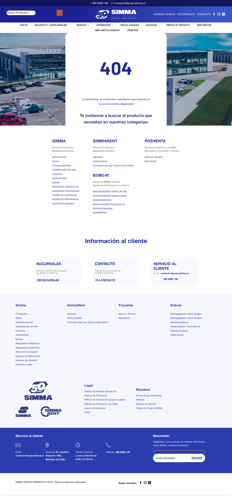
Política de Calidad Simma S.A (100, 391)
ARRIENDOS (104, 25)
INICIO (24, 25)
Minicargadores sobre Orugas (110, 192)
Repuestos (150, 161)
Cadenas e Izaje (24, 364)
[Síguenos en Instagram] (218, 14)
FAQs (87, 412)
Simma (21, 305)
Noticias (140, 399)
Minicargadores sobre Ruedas (110, 196)
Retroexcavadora (102, 208)
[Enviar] (60, 13)
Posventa (126, 305)
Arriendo (98, 157)
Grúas (55, 161)
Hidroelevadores (61, 166)
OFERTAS (132, 30)
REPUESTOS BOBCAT (107, 30)
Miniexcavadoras (102, 200)
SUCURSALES (186, 14)
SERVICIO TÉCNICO (178, 25)
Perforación (59, 157)
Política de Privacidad (95, 395)
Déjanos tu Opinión (146, 404)
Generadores (59, 178)
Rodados (57, 174)
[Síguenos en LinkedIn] (223, 14)
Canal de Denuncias (94, 408)
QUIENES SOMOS (164, 14)
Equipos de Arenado (63, 204)
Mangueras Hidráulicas (65, 187)
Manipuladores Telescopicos (109, 204)
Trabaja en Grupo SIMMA (149, 408)
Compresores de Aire (64, 170)
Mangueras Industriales (65, 191)
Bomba (55, 183)
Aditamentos (100, 213)
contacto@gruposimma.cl (129, 3)
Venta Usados (100, 161)
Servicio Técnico (154, 157)
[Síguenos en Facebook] (214, 14)
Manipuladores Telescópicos (185, 326)
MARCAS (152, 25)
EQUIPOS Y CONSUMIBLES (52, 25)
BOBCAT (83, 25)
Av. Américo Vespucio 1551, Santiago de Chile (57, 456)
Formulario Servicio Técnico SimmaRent (113, 165)
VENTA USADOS (129, 25)
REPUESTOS (204, 25)
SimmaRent (76, 305)
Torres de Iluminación (64, 195)
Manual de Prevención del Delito (101, 404)
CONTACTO (204, 14)
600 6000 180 (100, 3)
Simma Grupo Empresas (149, 395)
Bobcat (175, 305)
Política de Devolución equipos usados (104, 399)
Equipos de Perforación (65, 199)
